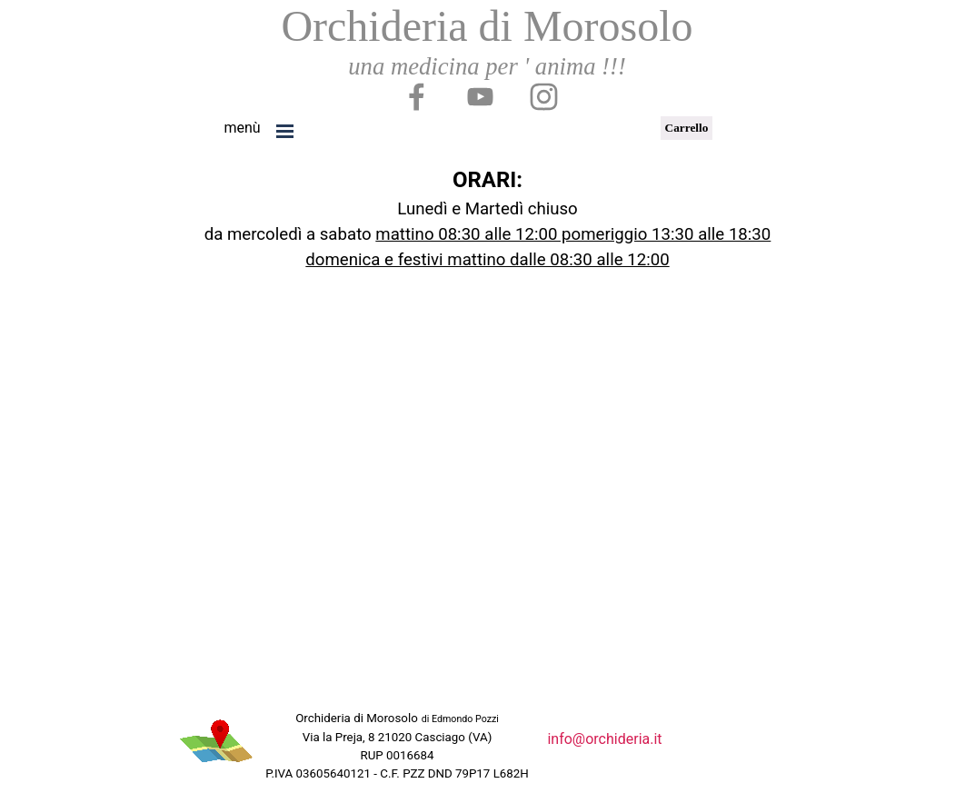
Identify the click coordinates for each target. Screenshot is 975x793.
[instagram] (543, 96)
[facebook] (416, 96)
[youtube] (479, 96)
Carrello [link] (687, 127)
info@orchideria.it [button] (604, 739)
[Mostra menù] (285, 130)
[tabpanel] (243, 128)
